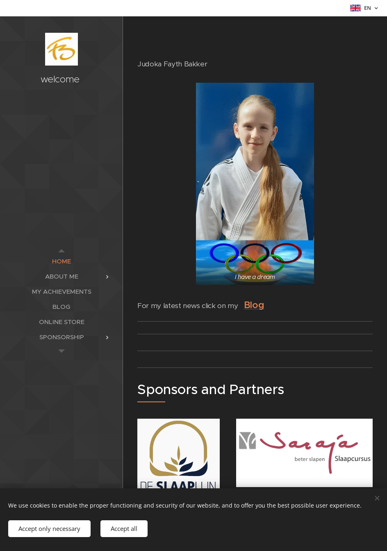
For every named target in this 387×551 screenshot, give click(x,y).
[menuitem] (61, 261)
